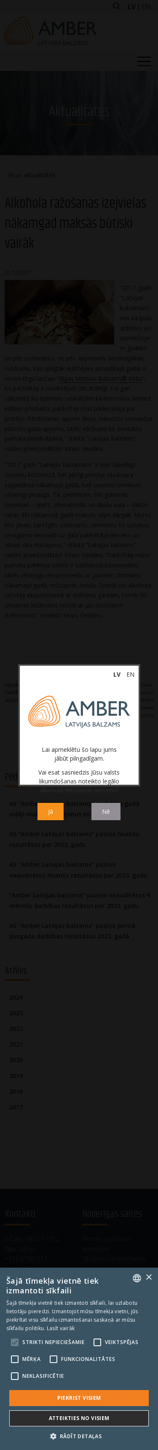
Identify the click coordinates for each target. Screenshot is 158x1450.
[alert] (79, 1359)
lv (117, 674)
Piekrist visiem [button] (79, 1397)
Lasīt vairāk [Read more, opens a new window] (61, 1328)
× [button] (148, 1277)
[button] (79, 1436)
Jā (50, 812)
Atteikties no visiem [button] (79, 1418)
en (130, 674)
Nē (106, 812)
